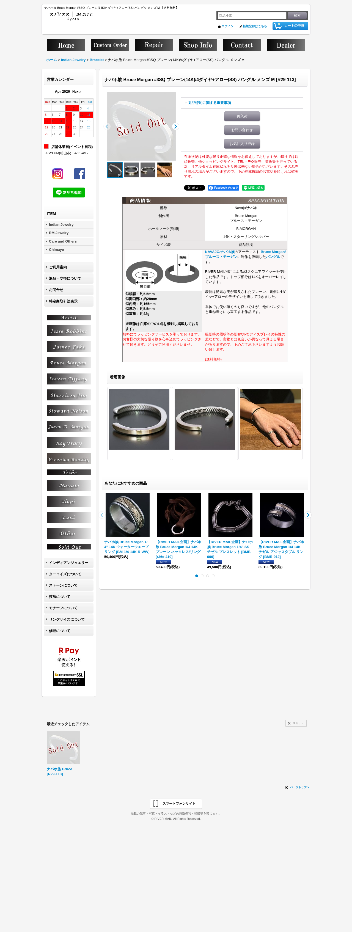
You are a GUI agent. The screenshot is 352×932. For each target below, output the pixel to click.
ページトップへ (299, 787)
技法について (59, 597)
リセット (298, 723)
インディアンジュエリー (68, 563)
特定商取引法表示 (63, 301)
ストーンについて (63, 585)
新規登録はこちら (255, 26)
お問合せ (56, 290)
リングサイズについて (67, 619)
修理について (59, 631)
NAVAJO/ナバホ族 (220, 252)
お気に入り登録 (242, 144)
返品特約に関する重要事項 (209, 103)
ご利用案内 (58, 267)
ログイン (227, 26)
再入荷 (242, 116)
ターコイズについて (65, 574)
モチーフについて (63, 608)
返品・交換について (65, 278)
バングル (273, 257)
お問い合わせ (242, 130)
